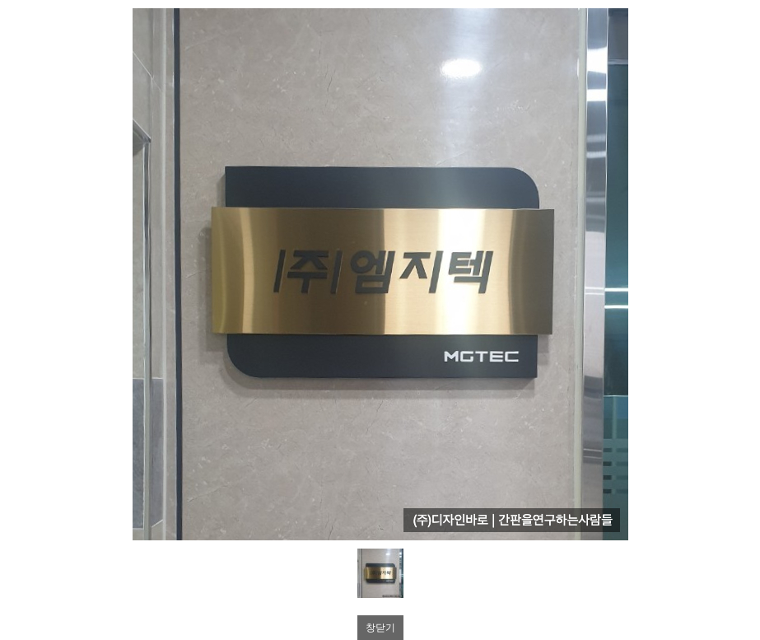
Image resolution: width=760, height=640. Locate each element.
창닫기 (380, 627)
